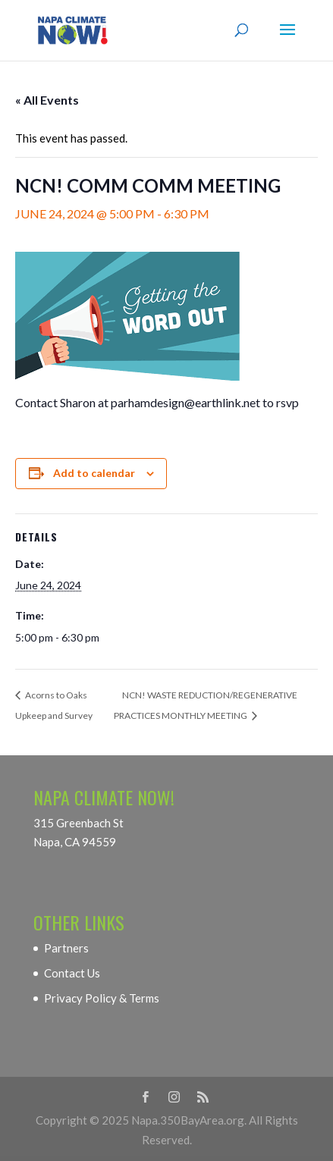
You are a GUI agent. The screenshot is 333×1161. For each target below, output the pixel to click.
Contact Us (72, 973)
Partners (66, 948)
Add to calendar (94, 472)
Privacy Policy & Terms (101, 998)
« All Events (47, 100)
